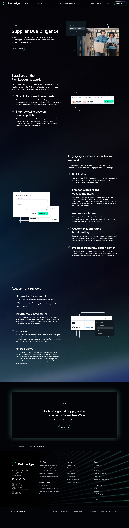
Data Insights (71, 473)
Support (97, 462)
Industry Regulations (73, 479)
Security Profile (91, 511)
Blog (68, 468)
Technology (43, 494)
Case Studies (71, 476)
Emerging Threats (72, 471)
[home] (11, 3)
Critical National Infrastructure (48, 488)
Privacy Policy (65, 511)
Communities (44, 482)
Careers (96, 491)
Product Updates (99, 471)
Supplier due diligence (37, 446)
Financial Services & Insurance (49, 491)
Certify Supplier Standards (47, 471)
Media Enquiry (98, 494)
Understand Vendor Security (48, 465)
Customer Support (100, 473)
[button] (41, 3)
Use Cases (43, 462)
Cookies (54, 511)
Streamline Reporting (46, 473)
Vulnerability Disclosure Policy (109, 511)
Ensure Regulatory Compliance (49, 468)
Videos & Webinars (73, 482)
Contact (96, 499)
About (96, 488)
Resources (71, 462)
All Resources (71, 465)
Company (98, 485)
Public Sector (43, 485)
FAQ (95, 468)
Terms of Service (78, 511)
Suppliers (97, 476)
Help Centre (97, 465)
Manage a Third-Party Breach (48, 476)
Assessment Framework (101, 479)
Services (21, 446)
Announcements (99, 497)
